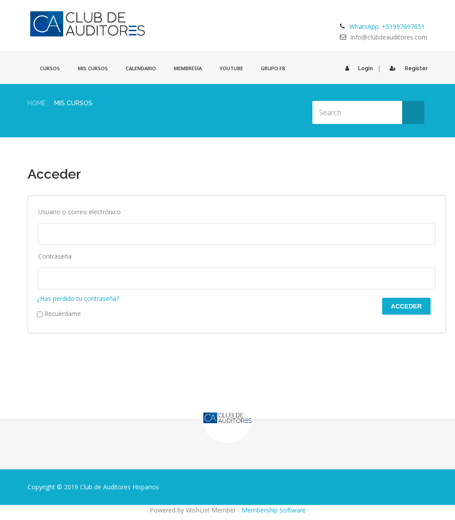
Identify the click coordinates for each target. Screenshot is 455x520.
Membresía (188, 68)
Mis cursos (93, 68)
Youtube (231, 68)
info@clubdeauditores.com (389, 37)
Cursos (50, 68)
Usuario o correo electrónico (79, 212)
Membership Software (274, 510)
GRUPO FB (273, 68)
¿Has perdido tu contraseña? (78, 298)
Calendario (141, 68)
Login (357, 68)
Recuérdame (59, 313)
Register (406, 68)
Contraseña (55, 256)
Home (37, 103)
